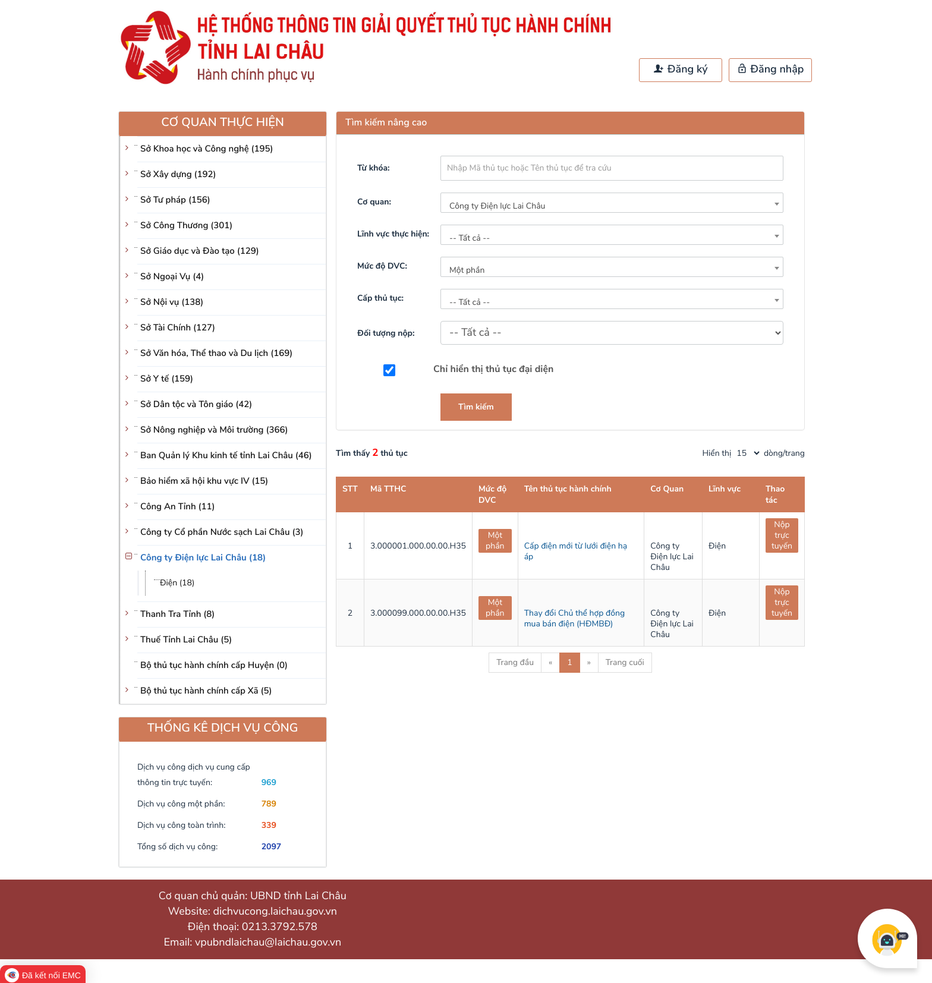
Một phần (495, 541)
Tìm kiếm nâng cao (386, 122)
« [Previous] (550, 662)
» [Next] (589, 662)
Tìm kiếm (476, 406)
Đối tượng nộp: (385, 333)
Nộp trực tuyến (782, 535)
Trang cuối (625, 662)
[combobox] (611, 203)
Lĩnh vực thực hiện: (393, 234)
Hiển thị (717, 453)
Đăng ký (680, 69)
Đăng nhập (770, 69)
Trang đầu (515, 662)
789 (269, 803)
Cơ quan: (374, 201)
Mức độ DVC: (382, 266)
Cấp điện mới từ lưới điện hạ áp (575, 551)
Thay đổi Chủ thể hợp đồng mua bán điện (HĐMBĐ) (574, 618)
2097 (272, 846)
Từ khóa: (373, 168)
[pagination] (747, 453)
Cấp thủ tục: (380, 298)
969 (269, 782)
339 (269, 825)
